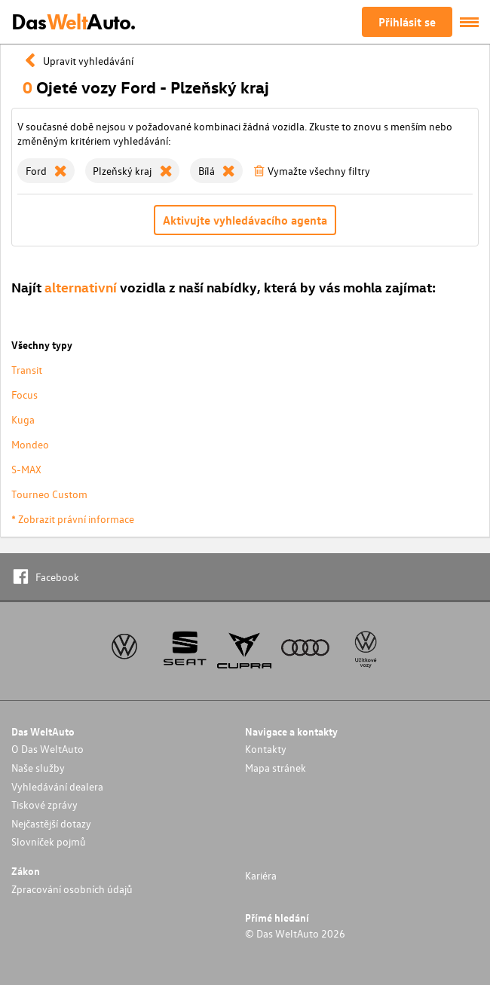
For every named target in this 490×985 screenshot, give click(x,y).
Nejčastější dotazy (51, 823)
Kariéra (261, 875)
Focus (24, 394)
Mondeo (30, 444)
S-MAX (26, 469)
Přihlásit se (407, 21)
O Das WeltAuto (47, 749)
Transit (26, 369)
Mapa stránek (275, 767)
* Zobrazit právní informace (72, 519)
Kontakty (265, 749)
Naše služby (38, 767)
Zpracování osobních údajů (72, 889)
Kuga (23, 419)
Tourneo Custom (49, 494)
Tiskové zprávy (44, 804)
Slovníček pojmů (48, 841)
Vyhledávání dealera (57, 786)
